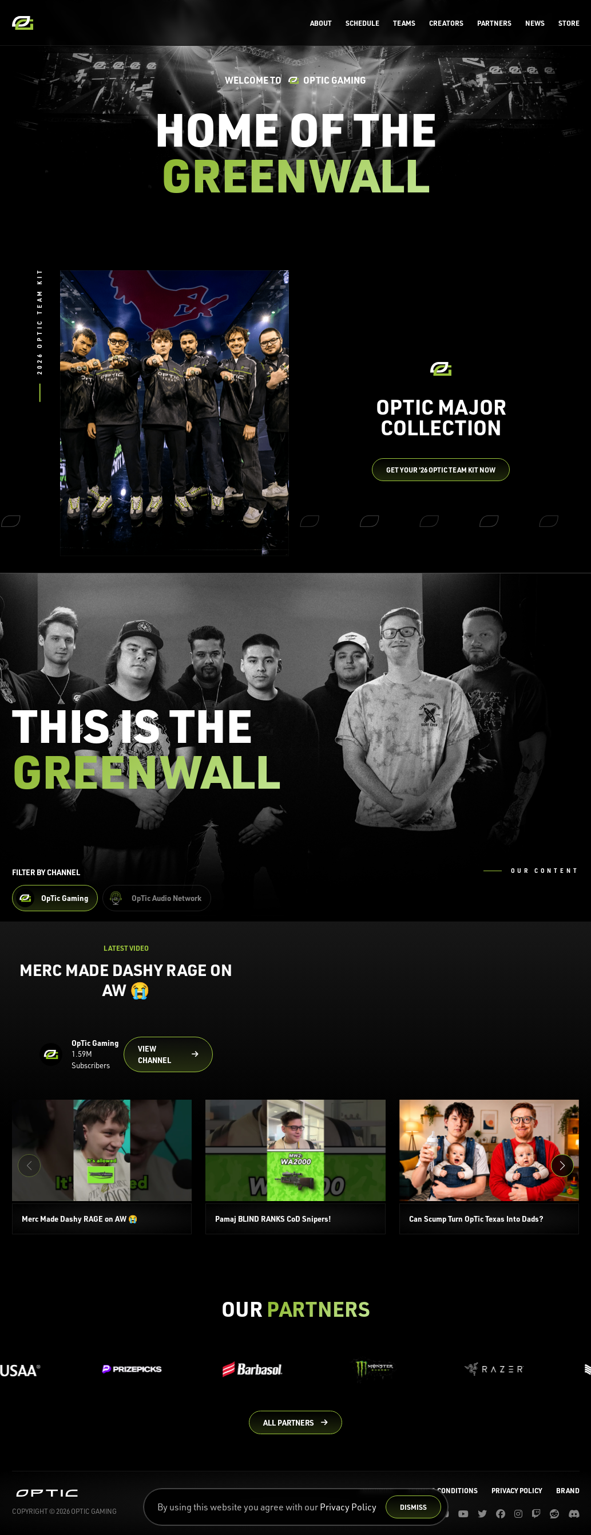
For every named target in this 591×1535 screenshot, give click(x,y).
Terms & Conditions (442, 1490)
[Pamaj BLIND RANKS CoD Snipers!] (295, 1167)
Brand (568, 1490)
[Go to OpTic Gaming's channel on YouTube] (168, 1054)
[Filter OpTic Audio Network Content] (156, 898)
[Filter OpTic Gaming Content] (55, 898)
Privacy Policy (348, 1507)
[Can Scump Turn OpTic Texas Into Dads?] (489, 1167)
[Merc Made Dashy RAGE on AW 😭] (102, 1167)
